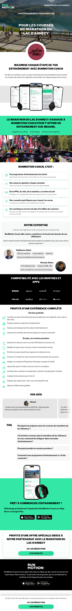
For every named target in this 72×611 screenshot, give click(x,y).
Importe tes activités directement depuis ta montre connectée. (31, 333)
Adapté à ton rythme (20, 132)
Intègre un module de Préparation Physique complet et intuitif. (31, 362)
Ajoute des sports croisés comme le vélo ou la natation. (28, 366)
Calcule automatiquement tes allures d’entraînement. (27, 328)
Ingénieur (49, 253)
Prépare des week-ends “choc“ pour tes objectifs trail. (27, 381)
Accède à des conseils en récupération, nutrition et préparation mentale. (34, 371)
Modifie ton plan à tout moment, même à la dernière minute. (30, 347)
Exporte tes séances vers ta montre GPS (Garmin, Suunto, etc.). (31, 343)
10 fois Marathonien (28, 266)
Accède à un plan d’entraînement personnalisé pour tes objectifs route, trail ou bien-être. (37, 318)
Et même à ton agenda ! (51, 132)
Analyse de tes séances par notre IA (21, 376)
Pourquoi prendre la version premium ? (35, 448)
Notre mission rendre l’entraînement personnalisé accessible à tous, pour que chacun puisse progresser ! (36, 242)
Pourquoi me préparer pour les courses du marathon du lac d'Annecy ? (43, 427)
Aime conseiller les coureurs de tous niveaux (36, 270)
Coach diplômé (38, 253)
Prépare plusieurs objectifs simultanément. (23, 323)
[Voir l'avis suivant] (68, 408)
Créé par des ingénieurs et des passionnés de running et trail (36, 230)
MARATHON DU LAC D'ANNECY (57, 5)
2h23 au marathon (23, 253)
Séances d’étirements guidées (18, 386)
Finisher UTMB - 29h (45, 266)
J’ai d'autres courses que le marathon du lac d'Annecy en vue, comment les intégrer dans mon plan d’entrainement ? (42, 438)
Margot (33, 402)
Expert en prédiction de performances (30, 257)
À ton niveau (35, 132)
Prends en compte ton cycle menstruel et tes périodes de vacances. (33, 357)
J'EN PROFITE (36, 553)
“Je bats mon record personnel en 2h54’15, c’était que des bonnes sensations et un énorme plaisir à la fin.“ (27, 408)
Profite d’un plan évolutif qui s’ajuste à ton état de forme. (28, 352)
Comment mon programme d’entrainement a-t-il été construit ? (42, 456)
